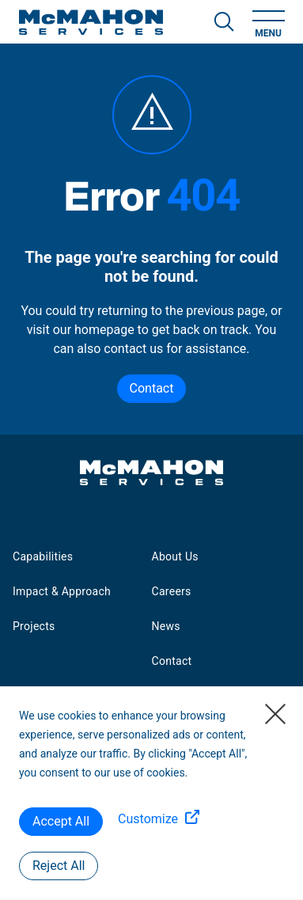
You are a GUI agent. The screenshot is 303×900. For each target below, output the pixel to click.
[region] (151, 793)
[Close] (275, 713)
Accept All (60, 821)
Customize (148, 818)
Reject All (58, 865)
